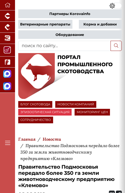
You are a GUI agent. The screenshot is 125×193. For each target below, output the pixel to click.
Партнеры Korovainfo (69, 14)
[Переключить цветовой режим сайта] (115, 6)
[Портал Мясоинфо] (7, 50)
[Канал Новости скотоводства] (7, 74)
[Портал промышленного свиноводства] (7, 16)
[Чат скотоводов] (7, 86)
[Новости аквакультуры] (7, 38)
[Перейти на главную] (7, 5)
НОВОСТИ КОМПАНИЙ (75, 104)
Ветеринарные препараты (45, 24)
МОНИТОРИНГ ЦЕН (92, 112)
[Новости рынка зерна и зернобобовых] (7, 62)
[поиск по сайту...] (64, 46)
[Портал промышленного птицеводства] (7, 27)
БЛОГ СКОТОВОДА (35, 104)
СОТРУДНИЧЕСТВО (35, 120)
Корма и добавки (100, 24)
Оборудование (70, 35)
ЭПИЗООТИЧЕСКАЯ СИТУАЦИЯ (44, 112)
